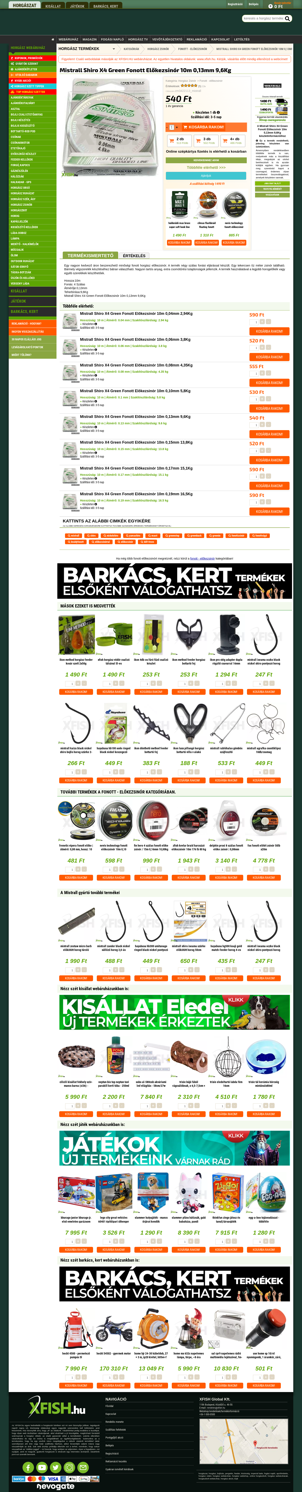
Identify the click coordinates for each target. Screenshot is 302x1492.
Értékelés (134, 256)
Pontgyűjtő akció (114, 1437)
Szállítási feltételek (116, 1429)
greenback (194, 535)
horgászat (24, 5)
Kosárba (179, 243)
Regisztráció (112, 1453)
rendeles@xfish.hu (216, 1407)
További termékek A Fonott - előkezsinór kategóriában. (118, 792)
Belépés (110, 1445)
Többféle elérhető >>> (206, 168)
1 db (215, 112)
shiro (91, 535)
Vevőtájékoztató (167, 39)
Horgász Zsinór (187, 80)
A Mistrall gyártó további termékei (90, 892)
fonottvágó (259, 535)
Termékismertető (90, 255)
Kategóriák (131, 49)
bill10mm (147, 541)
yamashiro (133, 535)
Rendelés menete (115, 1421)
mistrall (73, 535)
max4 (152, 535)
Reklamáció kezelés (116, 1461)
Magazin (90, 39)
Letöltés (242, 39)
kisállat (53, 6)
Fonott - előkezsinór (211, 80)
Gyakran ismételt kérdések (120, 1469)
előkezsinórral (101, 541)
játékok (77, 6)
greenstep (172, 535)
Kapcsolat (220, 39)
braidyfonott (76, 541)
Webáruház (68, 39)
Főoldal (109, 1406)
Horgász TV (138, 39)
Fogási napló (112, 39)
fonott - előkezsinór (202, 558)
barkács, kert (105, 6)
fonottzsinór (236, 535)
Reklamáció (197, 39)
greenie (214, 535)
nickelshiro (111, 535)
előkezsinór (125, 541)
